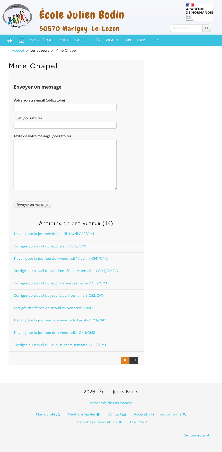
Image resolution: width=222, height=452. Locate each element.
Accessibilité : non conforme (160, 414)
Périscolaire (107, 40)
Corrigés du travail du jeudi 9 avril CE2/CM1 (50, 246)
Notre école (42, 40)
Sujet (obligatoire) (28, 118)
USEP (141, 40)
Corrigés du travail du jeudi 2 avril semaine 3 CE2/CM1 (59, 296)
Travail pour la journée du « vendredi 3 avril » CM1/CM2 (60, 320)
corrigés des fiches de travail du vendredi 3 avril (53, 308)
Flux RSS (139, 422)
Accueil (18, 51)
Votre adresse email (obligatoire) (39, 100)
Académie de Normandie (111, 403)
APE (128, 40)
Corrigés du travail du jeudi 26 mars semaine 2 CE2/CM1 (60, 283)
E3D (154, 40)
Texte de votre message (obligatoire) (42, 136)
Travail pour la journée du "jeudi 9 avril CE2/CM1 (54, 234)
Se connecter (197, 435)
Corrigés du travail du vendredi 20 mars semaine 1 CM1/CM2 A (66, 271)
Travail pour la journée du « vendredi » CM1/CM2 (54, 333)
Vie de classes (75, 40)
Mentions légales (84, 414)
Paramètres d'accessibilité (98, 422)
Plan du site (48, 414)
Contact (116, 414)
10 (134, 360)
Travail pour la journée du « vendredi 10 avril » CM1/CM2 (61, 259)
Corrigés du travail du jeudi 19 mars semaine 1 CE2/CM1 (60, 345)
